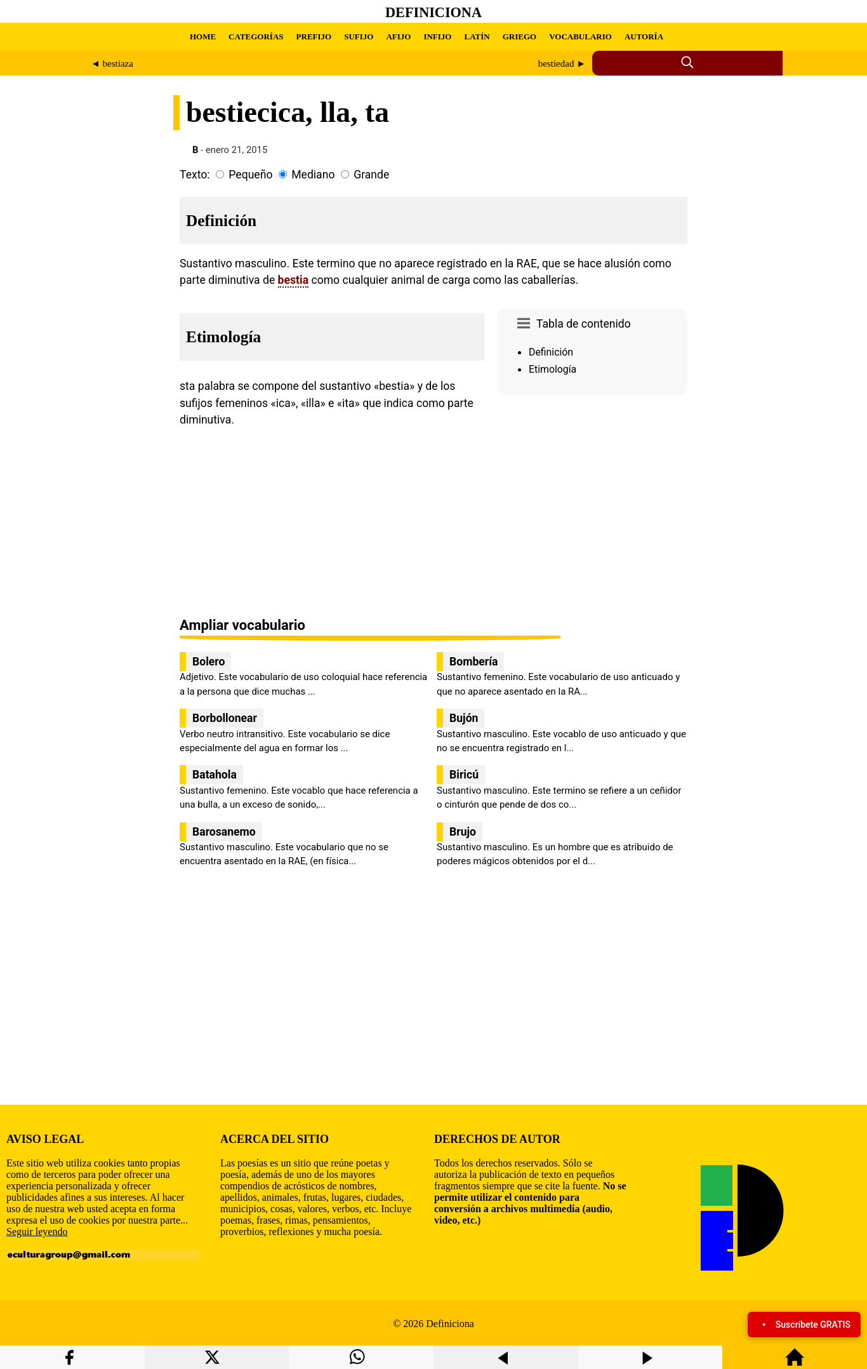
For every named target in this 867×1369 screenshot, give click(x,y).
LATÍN (476, 36)
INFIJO (437, 36)
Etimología (552, 369)
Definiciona (433, 12)
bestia (293, 280)
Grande (371, 174)
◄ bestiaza (112, 63)
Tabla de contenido (583, 323)
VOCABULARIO (580, 36)
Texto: (195, 174)
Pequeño (250, 174)
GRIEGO (519, 36)
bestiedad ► (562, 63)
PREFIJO (314, 36)
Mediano (312, 174)
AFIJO (398, 36)
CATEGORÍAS (255, 36)
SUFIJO (358, 36)
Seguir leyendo (36, 1231)
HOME (203, 36)
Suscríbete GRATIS (804, 1324)
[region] (592, 507)
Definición (551, 352)
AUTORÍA (644, 36)
